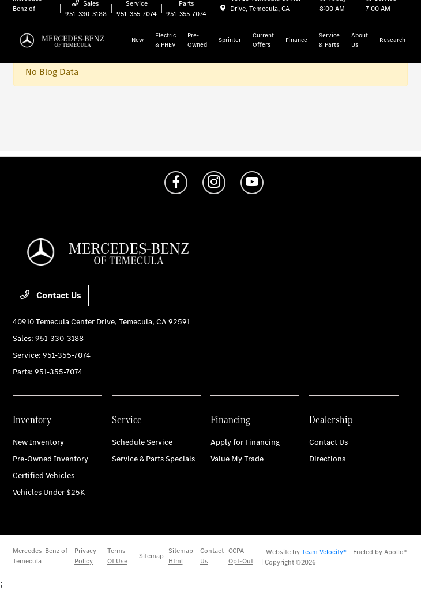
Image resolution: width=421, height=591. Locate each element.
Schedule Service (142, 442)
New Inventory (38, 442)
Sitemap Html (180, 556)
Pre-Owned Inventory (50, 458)
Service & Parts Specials (153, 458)
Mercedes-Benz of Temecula (40, 556)
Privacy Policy (85, 556)
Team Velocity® (324, 551)
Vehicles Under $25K (49, 492)
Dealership (331, 419)
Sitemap (151, 555)
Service (127, 419)
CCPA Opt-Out (240, 556)
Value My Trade (237, 458)
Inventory (32, 419)
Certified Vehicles (43, 475)
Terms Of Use (117, 556)
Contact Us (50, 295)
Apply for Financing (245, 442)
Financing (230, 419)
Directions (327, 458)
